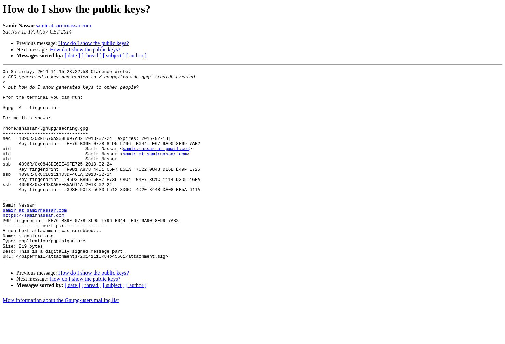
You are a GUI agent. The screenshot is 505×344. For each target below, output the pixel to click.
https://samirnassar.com (33, 245)
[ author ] (136, 55)
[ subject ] (114, 55)
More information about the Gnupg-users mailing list (61, 338)
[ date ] (72, 55)
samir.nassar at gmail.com (156, 165)
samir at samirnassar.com (63, 25)
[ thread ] (91, 55)
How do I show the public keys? (93, 43)
